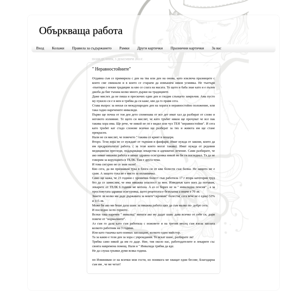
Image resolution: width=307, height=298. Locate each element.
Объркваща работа (81, 30)
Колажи (58, 48)
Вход (40, 48)
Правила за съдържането (91, 48)
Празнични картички (187, 48)
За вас (216, 48)
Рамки (125, 48)
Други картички (150, 48)
